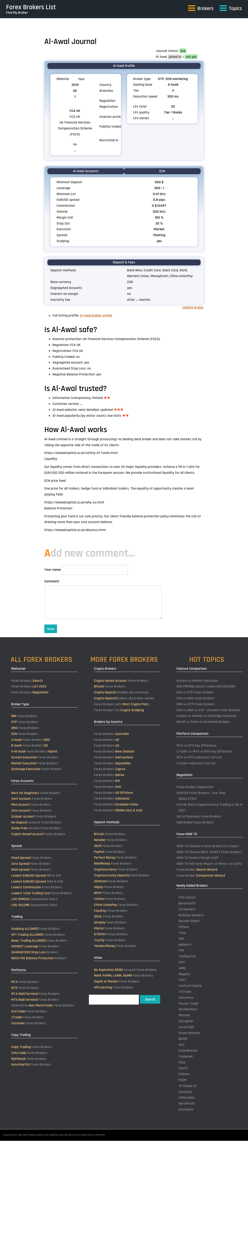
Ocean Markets (189, 1033)
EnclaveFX (186, 1109)
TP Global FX (188, 1086)
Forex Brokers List (31, 7)
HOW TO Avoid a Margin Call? (198, 857)
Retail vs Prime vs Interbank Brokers (203, 721)
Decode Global (189, 921)
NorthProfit (187, 1103)
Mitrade (184, 1015)
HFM (182, 962)
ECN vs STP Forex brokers (195, 692)
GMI (181, 938)
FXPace (184, 926)
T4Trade (185, 991)
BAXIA (183, 1038)
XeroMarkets (188, 1009)
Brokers (34, 952)
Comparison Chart (34, 899)
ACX (181, 1044)
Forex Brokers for (119, 710)
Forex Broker (197, 869)
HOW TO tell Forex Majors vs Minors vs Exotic (209, 863)
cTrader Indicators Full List (196, 763)
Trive (182, 932)
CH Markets (187, 909)
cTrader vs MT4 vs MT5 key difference (204, 751)
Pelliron (184, 1074)
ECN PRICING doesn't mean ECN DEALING (206, 686)
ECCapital (186, 1021)
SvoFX (183, 1068)
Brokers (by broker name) (124, 698)
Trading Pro (187, 956)
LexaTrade (186, 1027)
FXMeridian (187, 1097)
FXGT (182, 979)
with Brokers (122, 875)
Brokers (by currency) (121, 692)
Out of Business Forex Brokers (199, 816)
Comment (51, 581)
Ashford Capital (190, 985)
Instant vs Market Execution (197, 680)
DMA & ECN (37, 881)
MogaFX (184, 974)
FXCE (182, 1062)
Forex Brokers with (121, 704)
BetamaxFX (187, 903)
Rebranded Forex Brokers (195, 822)
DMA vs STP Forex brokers (196, 704)
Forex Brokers (27, 680)
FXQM (183, 1080)
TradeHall (186, 1056)
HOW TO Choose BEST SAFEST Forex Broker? (209, 852)
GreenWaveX (188, 1050)
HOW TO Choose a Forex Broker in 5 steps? (208, 846)
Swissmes (186, 997)
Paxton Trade (188, 1003)
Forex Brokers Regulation (195, 787)
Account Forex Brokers (125, 969)
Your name (52, 569)
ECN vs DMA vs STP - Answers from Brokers (208, 710)
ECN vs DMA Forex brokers (196, 698)
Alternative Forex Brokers (42, 1005)
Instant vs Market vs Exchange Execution (207, 715)
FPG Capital (187, 897)
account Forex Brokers (36, 822)
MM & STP (36, 875)
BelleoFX (185, 944)
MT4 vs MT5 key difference (196, 745)
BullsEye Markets (191, 915)
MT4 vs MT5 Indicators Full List (199, 757)
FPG (181, 950)
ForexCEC (185, 1091)
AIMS (182, 968)
